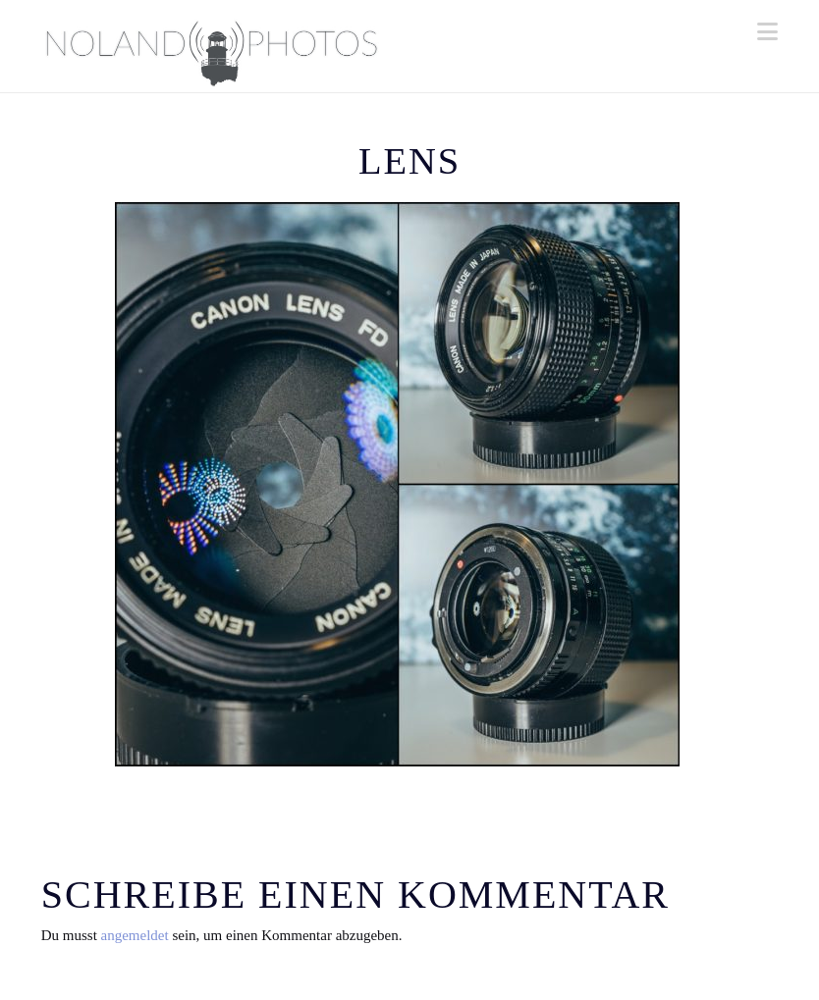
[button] (767, 32)
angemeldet (135, 935)
